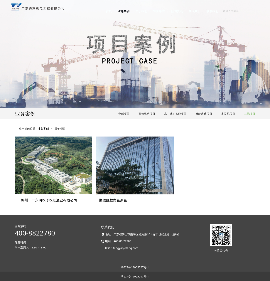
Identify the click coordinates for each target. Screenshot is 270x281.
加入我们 (194, 11)
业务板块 (159, 11)
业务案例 (123, 11)
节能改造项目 (203, 113)
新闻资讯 (177, 11)
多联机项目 (228, 113)
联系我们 (212, 11)
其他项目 (249, 113)
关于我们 (141, 11)
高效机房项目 (147, 113)
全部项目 (123, 113)
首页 (109, 11)
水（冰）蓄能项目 (175, 113)
